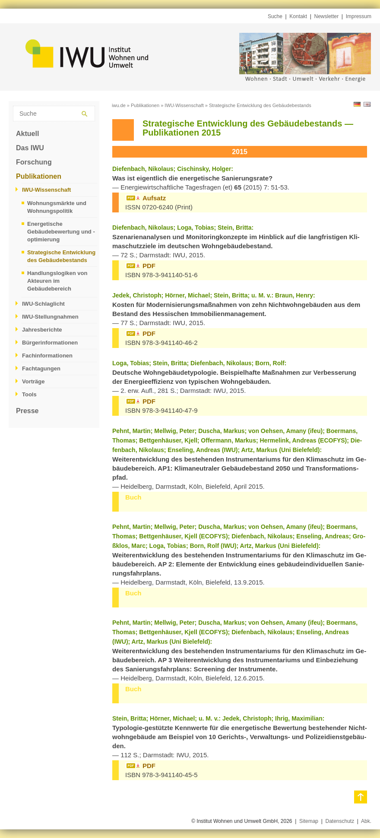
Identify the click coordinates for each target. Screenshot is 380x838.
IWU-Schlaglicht (43, 303)
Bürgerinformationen (50, 342)
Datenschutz (339, 821)
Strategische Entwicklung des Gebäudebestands (61, 256)
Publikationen (38, 176)
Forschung (34, 162)
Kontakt (298, 16)
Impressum (358, 16)
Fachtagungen (41, 368)
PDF (148, 265)
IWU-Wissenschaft (46, 190)
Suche (275, 16)
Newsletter (326, 16)
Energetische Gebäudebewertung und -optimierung (61, 232)
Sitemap (308, 821)
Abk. (366, 821)
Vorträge (33, 381)
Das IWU (30, 148)
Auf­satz (154, 198)
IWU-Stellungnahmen (50, 316)
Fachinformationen (47, 355)
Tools (29, 394)
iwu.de (119, 105)
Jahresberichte (42, 329)
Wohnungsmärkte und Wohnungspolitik (56, 207)
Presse (27, 410)
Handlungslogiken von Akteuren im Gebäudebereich (57, 281)
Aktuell (27, 133)
